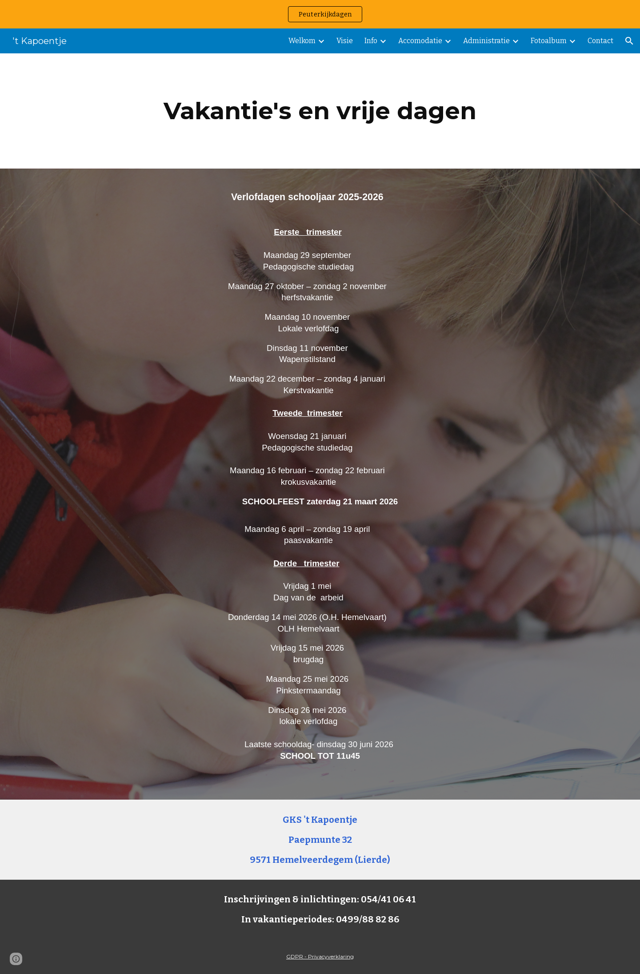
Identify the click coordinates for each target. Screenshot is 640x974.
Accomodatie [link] (420, 40)
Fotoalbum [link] (549, 40)
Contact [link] (600, 40)
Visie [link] (344, 40)
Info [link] (370, 40)
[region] (320, 14)
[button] (629, 41)
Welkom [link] (302, 40)
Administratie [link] (486, 40)
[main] (320, 111)
